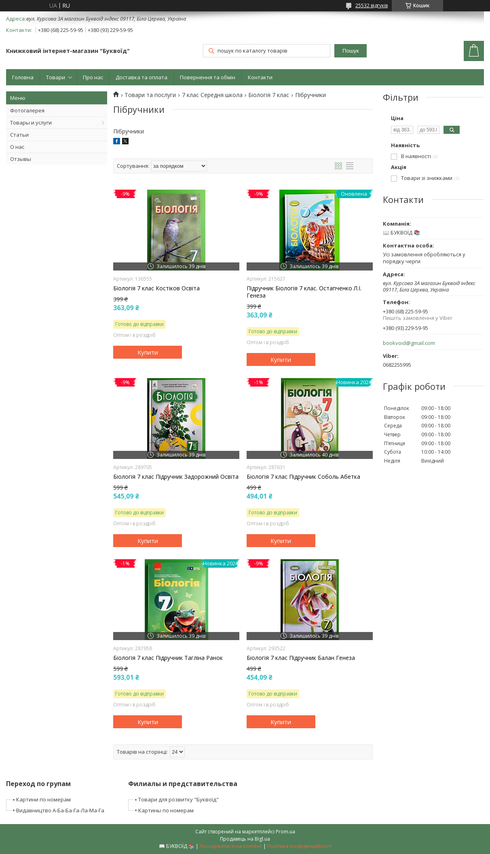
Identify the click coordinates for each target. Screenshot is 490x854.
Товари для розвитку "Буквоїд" (178, 799)
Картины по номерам (166, 810)
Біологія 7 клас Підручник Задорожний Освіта (176, 476)
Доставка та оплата (141, 77)
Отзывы (20, 159)
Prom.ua (285, 831)
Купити (147, 352)
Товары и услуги (31, 122)
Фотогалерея (27, 110)
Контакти (260, 77)
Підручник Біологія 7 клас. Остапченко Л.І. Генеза (304, 292)
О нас (17, 146)
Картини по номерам (43, 799)
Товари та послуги (150, 95)
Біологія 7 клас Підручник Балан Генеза (301, 658)
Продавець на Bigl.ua (245, 838)
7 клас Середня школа (212, 95)
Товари (55, 77)
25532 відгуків (371, 5)
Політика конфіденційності (299, 846)
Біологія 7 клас (268, 95)
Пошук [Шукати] (350, 51)
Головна (23, 77)
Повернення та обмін (207, 77)
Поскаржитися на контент (231, 846)
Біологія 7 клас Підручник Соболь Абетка (303, 476)
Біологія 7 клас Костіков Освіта (156, 288)
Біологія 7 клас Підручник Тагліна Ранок (168, 658)
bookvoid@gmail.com (409, 343)
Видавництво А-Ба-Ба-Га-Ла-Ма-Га (60, 810)
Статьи (19, 134)
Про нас (93, 77)
